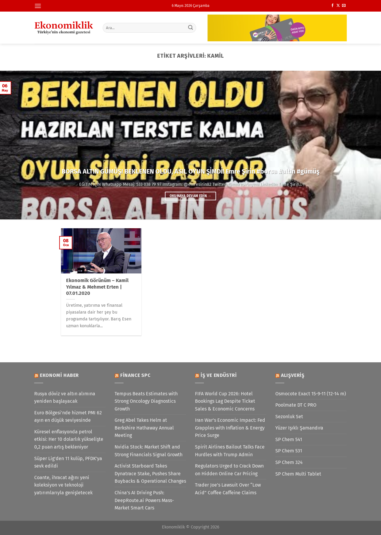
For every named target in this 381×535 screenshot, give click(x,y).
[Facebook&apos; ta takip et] (332, 6)
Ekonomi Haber (59, 375)
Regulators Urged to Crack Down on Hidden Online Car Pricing (229, 469)
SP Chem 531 (288, 451)
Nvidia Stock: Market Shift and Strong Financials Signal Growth (148, 450)
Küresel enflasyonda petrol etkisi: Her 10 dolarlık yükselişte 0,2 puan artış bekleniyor (68, 439)
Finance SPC (135, 375)
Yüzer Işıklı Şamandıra (299, 428)
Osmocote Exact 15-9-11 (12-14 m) (310, 393)
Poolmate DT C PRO (295, 405)
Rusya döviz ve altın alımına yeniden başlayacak (64, 397)
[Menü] (37, 6)
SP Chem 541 (288, 439)
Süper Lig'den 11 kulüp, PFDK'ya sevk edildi (68, 462)
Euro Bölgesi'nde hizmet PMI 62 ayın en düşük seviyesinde (68, 416)
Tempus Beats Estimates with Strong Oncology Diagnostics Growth (146, 401)
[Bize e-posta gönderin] (344, 6)
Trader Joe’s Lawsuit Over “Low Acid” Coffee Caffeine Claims (228, 488)
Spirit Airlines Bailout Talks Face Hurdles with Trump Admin (230, 450)
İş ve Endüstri (219, 375)
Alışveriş (293, 375)
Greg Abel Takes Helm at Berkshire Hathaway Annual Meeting (144, 427)
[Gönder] (191, 28)
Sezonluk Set (289, 416)
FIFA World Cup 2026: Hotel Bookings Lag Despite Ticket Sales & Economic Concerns (225, 401)
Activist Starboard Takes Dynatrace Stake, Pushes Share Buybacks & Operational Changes (150, 473)
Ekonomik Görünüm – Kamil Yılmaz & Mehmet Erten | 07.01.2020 (97, 287)
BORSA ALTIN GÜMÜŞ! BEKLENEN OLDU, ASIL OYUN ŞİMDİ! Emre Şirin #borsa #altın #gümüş (190, 171)
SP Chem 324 (289, 462)
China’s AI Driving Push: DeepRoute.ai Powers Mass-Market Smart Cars (144, 500)
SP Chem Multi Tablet (298, 474)
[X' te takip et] (338, 6)
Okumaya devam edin (190, 196)
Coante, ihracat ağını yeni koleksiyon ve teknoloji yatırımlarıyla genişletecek (63, 485)
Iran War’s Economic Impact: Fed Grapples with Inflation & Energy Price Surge (230, 427)
